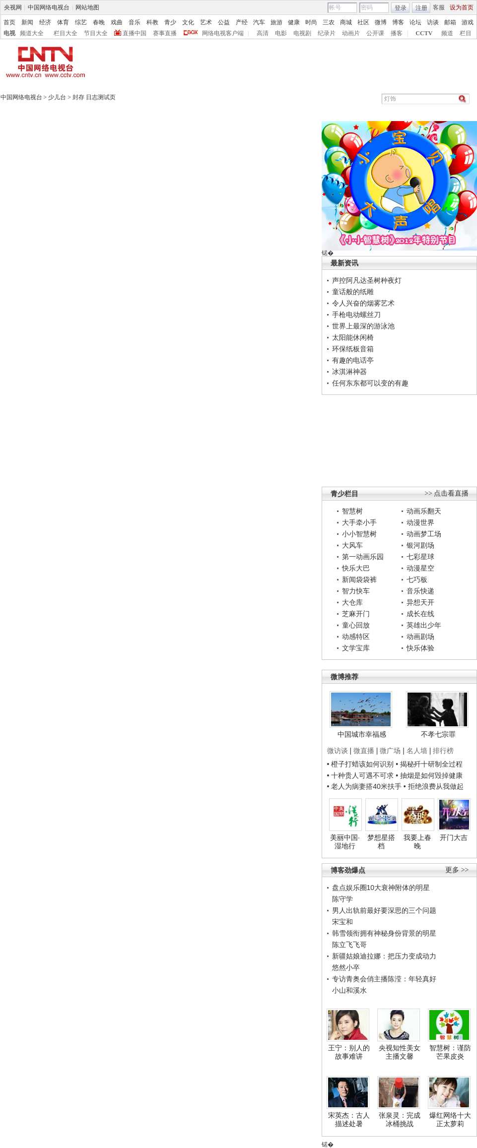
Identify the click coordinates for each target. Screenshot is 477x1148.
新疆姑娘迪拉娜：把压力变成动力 (384, 956)
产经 (242, 22)
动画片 (351, 33)
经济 (45, 22)
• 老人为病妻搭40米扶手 (364, 786)
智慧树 (352, 511)
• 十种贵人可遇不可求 (361, 775)
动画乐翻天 (424, 511)
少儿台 (57, 97)
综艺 (81, 22)
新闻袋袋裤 (359, 579)
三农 (329, 22)
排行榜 (443, 751)
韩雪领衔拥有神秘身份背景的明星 (384, 933)
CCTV (423, 33)
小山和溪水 (349, 990)
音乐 (134, 22)
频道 (447, 33)
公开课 (375, 33)
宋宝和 (342, 922)
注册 (421, 7)
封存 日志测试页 (94, 97)
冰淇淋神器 (349, 372)
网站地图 (87, 7)
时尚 (311, 22)
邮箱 (450, 22)
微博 (381, 22)
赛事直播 (165, 33)
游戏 (468, 22)
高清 (263, 33)
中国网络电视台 (48, 7)
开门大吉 (454, 837)
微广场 (390, 751)
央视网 (13, 7)
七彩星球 (420, 557)
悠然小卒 (346, 967)
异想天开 (420, 602)
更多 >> (457, 870)
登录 (401, 7)
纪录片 (327, 33)
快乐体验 (420, 648)
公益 (224, 22)
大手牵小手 (359, 522)
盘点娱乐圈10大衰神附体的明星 (381, 888)
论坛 (415, 22)
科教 (152, 22)
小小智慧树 (359, 534)
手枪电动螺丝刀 (356, 315)
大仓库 (352, 602)
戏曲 (117, 22)
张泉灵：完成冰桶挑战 (399, 1119)
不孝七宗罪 (438, 734)
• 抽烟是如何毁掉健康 (429, 775)
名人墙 (417, 751)
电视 (9, 33)
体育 (63, 22)
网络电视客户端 (223, 33)
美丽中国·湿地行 (345, 841)
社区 (363, 22)
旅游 (276, 22)
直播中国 (134, 33)
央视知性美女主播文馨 (399, 1052)
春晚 (99, 22)
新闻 (27, 22)
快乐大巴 (356, 568)
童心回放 (356, 625)
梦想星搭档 (381, 841)
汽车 (259, 22)
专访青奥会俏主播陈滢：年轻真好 (384, 979)
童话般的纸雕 (353, 292)
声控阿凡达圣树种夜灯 (367, 280)
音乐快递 (420, 591)
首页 (9, 22)
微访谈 (337, 751)
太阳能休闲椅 (353, 337)
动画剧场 (420, 636)
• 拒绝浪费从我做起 (434, 786)
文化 (188, 22)
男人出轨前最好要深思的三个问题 (384, 910)
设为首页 (462, 7)
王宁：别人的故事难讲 (349, 1052)
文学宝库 (356, 648)
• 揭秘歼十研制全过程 (429, 764)
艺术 (206, 22)
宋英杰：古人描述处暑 (349, 1119)
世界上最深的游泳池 (363, 326)
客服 (439, 7)
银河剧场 (420, 545)
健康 (294, 22)
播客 (397, 33)
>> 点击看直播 (446, 493)
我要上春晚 (417, 841)
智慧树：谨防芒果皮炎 (450, 1052)
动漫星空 (420, 568)
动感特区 (356, 636)
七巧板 (417, 579)
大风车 (352, 545)
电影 (281, 33)
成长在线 (420, 614)
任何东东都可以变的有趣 (370, 383)
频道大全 (32, 33)
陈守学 (342, 899)
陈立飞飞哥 (349, 945)
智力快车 (356, 591)
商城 (346, 22)
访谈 (433, 22)
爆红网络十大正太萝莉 (450, 1119)
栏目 (466, 33)
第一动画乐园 (363, 557)
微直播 (363, 751)
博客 (398, 22)
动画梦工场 (424, 534)
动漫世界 (420, 522)
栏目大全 (65, 33)
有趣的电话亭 (353, 360)
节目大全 (96, 33)
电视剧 (302, 33)
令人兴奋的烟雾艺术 (363, 303)
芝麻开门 (356, 614)
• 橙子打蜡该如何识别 (360, 764)
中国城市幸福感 (362, 734)
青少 (170, 22)
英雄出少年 (424, 625)
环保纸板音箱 (353, 349)
